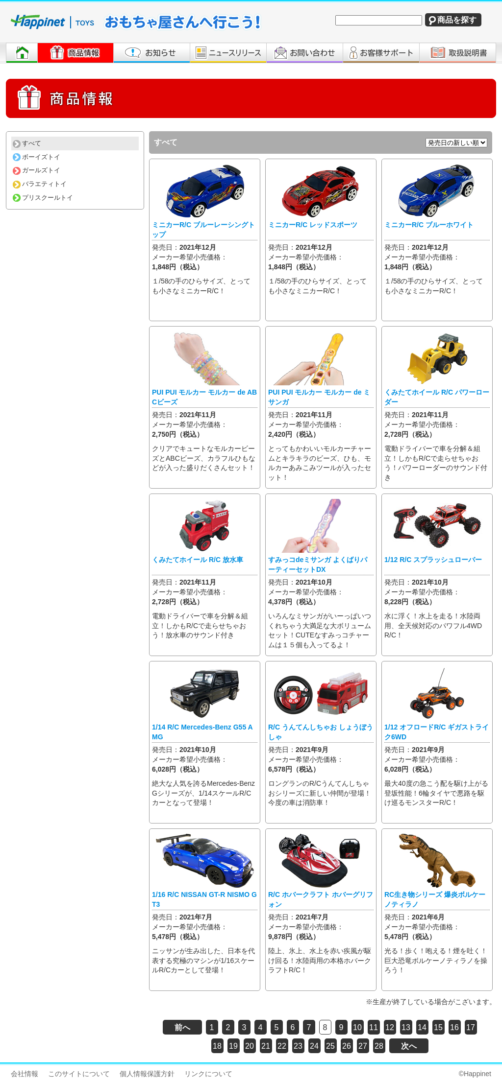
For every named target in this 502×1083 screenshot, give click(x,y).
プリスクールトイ (43, 197)
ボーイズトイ (36, 157)
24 (314, 1046)
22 (281, 1046)
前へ (182, 1027)
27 (362, 1046)
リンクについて (208, 1074)
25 (330, 1046)
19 (233, 1046)
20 (249, 1046)
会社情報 (24, 1074)
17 (470, 1027)
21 (265, 1046)
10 (357, 1027)
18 (217, 1046)
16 (454, 1027)
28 (379, 1046)
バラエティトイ (40, 184)
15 (438, 1027)
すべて (27, 143)
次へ (409, 1046)
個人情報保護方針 (147, 1074)
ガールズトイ (36, 170)
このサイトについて (79, 1074)
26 (346, 1046)
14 (422, 1027)
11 (373, 1027)
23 (298, 1046)
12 (389, 1027)
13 (406, 1027)
